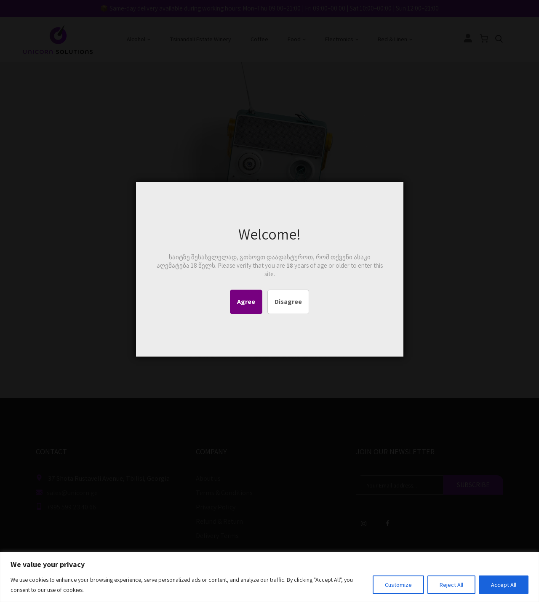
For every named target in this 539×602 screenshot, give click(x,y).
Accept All (503, 585)
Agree (246, 301)
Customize (398, 585)
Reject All (451, 585)
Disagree (288, 301)
